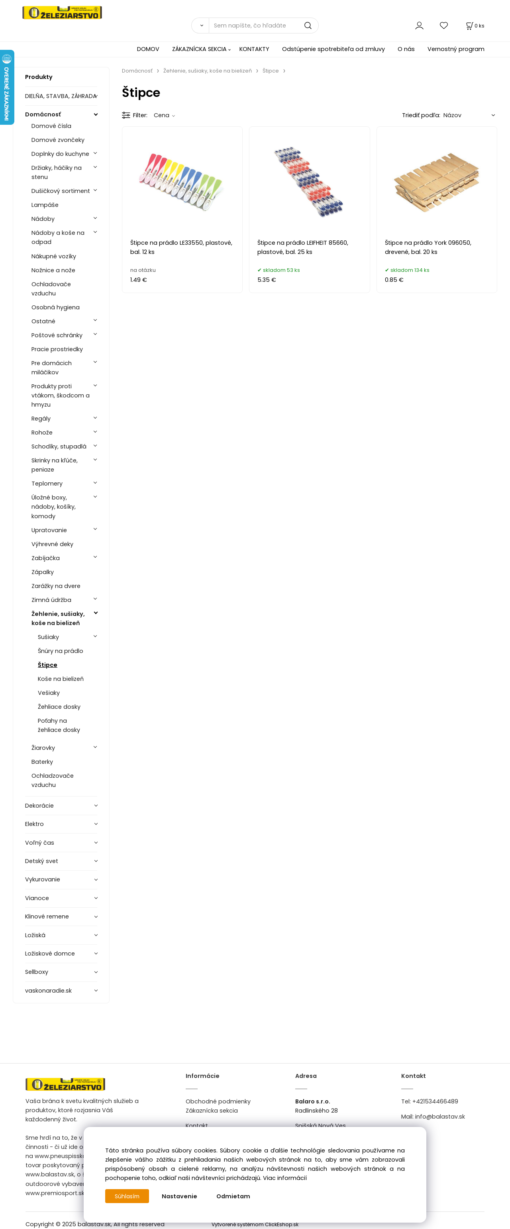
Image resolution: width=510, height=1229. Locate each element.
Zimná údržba (51, 600)
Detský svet (41, 861)
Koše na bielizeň (61, 679)
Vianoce (37, 898)
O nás (406, 49)
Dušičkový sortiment (60, 191)
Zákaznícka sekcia (212, 1111)
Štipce (47, 665)
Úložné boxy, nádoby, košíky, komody (53, 507)
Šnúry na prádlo (60, 651)
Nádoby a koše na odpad (57, 237)
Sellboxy (36, 972)
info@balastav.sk (440, 1117)
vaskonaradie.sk (48, 991)
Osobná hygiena (55, 307)
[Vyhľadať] (200, 25)
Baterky (42, 762)
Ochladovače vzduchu (51, 288)
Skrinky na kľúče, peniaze (54, 465)
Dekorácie (39, 806)
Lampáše (45, 205)
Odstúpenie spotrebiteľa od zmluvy (333, 49)
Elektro (34, 824)
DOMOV (148, 49)
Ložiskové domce (50, 954)
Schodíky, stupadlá (58, 446)
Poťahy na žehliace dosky (59, 725)
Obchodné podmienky (218, 1101)
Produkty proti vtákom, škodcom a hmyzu (60, 395)
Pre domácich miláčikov (51, 367)
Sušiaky (48, 637)
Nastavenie (181, 1196)
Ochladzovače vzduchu (52, 780)
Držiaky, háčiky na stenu (56, 172)
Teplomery (47, 484)
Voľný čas (39, 843)
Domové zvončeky (57, 140)
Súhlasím (128, 1196)
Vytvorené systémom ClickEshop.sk (255, 1224)
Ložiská (35, 935)
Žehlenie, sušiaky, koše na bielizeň (58, 618)
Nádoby (43, 219)
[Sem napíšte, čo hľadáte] (264, 25)
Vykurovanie (42, 879)
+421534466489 (435, 1101)
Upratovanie (49, 530)
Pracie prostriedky (57, 349)
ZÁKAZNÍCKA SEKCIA (199, 49)
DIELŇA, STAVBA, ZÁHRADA (61, 96)
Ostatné (43, 321)
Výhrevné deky (52, 544)
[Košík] (474, 25)
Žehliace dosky (59, 707)
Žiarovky (43, 748)
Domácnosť (43, 114)
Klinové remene (47, 916)
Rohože (42, 433)
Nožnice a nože (53, 270)
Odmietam (235, 1196)
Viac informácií (285, 1178)
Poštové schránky (56, 335)
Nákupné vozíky (53, 256)
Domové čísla (51, 126)
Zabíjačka (45, 558)
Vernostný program (456, 49)
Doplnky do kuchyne (60, 154)
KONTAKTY (254, 49)
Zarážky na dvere (55, 586)
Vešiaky (49, 693)
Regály (41, 419)
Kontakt (197, 1126)
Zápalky (42, 572)
